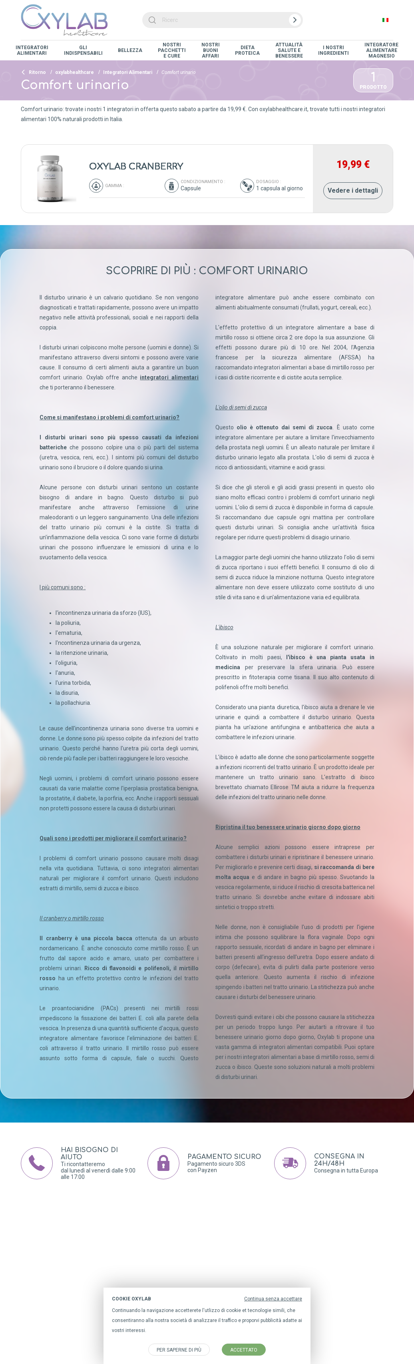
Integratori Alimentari (32, 50)
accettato (243, 1350)
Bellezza (130, 50)
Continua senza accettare (273, 1299)
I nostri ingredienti (333, 50)
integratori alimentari (169, 377)
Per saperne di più (179, 1350)
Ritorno (33, 72)
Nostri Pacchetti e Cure (172, 50)
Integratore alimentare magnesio (381, 50)
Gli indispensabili (83, 50)
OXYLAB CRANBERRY (136, 166)
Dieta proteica (247, 50)
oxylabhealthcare (74, 72)
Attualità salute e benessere (289, 50)
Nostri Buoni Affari (210, 50)
